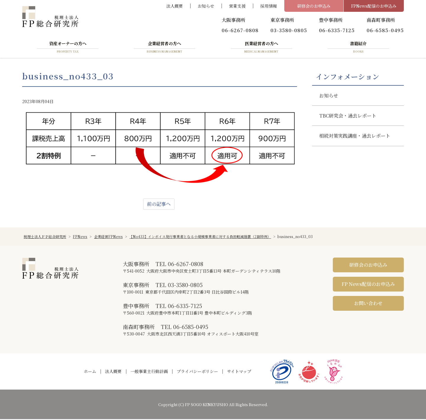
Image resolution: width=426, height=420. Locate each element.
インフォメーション (347, 78)
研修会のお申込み (313, 6)
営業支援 (237, 6)
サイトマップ (239, 372)
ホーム (90, 372)
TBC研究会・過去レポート (347, 116)
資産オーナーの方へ (68, 48)
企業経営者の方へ (164, 48)
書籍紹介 (358, 48)
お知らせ (206, 6)
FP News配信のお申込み (368, 285)
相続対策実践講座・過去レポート (354, 137)
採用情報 (268, 6)
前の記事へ (159, 205)
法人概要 (174, 6)
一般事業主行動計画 (149, 372)
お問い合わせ (368, 304)
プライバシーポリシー (197, 372)
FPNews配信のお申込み (373, 6)
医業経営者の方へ (261, 48)
